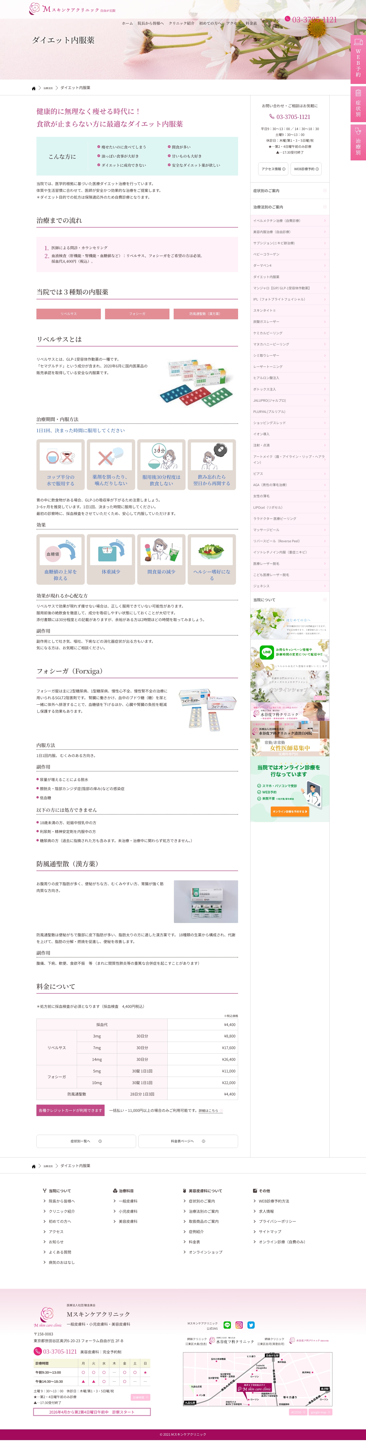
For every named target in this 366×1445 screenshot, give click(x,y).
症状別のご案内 (202, 1202)
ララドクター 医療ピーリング (278, 619)
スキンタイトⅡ (266, 345)
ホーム (127, 10)
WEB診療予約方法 (274, 1202)
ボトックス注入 (266, 449)
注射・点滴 (262, 523)
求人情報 (266, 1213)
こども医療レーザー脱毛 (273, 694)
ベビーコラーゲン (268, 270)
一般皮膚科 (128, 1202)
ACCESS (296, 1417)
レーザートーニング (270, 419)
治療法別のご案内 (204, 1213)
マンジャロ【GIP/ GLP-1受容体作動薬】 (286, 315)
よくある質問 (60, 1253)
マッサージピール (268, 634)
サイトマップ (270, 1233)
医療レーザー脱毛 (268, 679)
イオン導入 (262, 508)
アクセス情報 (270, 172)
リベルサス (68, 314)
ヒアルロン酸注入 (268, 434)
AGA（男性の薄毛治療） (273, 574)
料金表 (251, 10)
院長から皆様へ (151, 10)
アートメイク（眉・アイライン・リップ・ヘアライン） (288, 542)
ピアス (258, 560)
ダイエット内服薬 (268, 300)
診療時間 (138, 1402)
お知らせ (56, 1243)
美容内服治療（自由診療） (275, 241)
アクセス (233, 10)
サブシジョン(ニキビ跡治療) (277, 256)
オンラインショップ (271, 10)
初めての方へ (210, 10)
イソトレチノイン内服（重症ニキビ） (285, 664)
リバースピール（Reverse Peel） (281, 649)
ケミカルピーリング (270, 374)
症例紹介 (196, 1233)
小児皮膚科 (128, 1213)
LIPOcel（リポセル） (271, 604)
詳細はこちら (210, 1111)
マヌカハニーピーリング (273, 389)
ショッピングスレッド (272, 493)
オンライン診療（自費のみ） (283, 1243)
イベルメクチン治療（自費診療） (281, 226)
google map (318, 1417)
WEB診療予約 (305, 172)
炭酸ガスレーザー (268, 360)
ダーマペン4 (263, 285)
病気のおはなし (62, 1264)
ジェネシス (262, 708)
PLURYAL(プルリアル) (271, 479)
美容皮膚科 (128, 1223)
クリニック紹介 (181, 10)
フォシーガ (137, 314)
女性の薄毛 (262, 589)
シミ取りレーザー (268, 404)
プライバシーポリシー (277, 1223)
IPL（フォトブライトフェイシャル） (284, 330)
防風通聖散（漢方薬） (206, 314)
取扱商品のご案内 (204, 1223)
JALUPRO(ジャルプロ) (272, 464)
